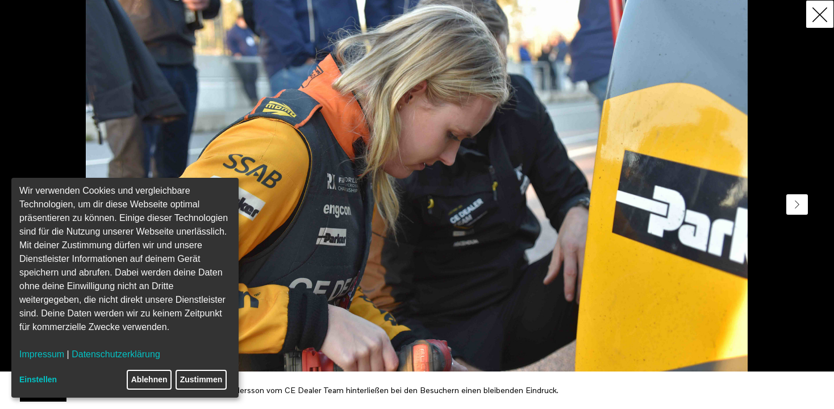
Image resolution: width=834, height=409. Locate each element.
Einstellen (38, 379)
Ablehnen (149, 379)
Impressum (41, 354)
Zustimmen (201, 379)
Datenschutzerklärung (116, 354)
